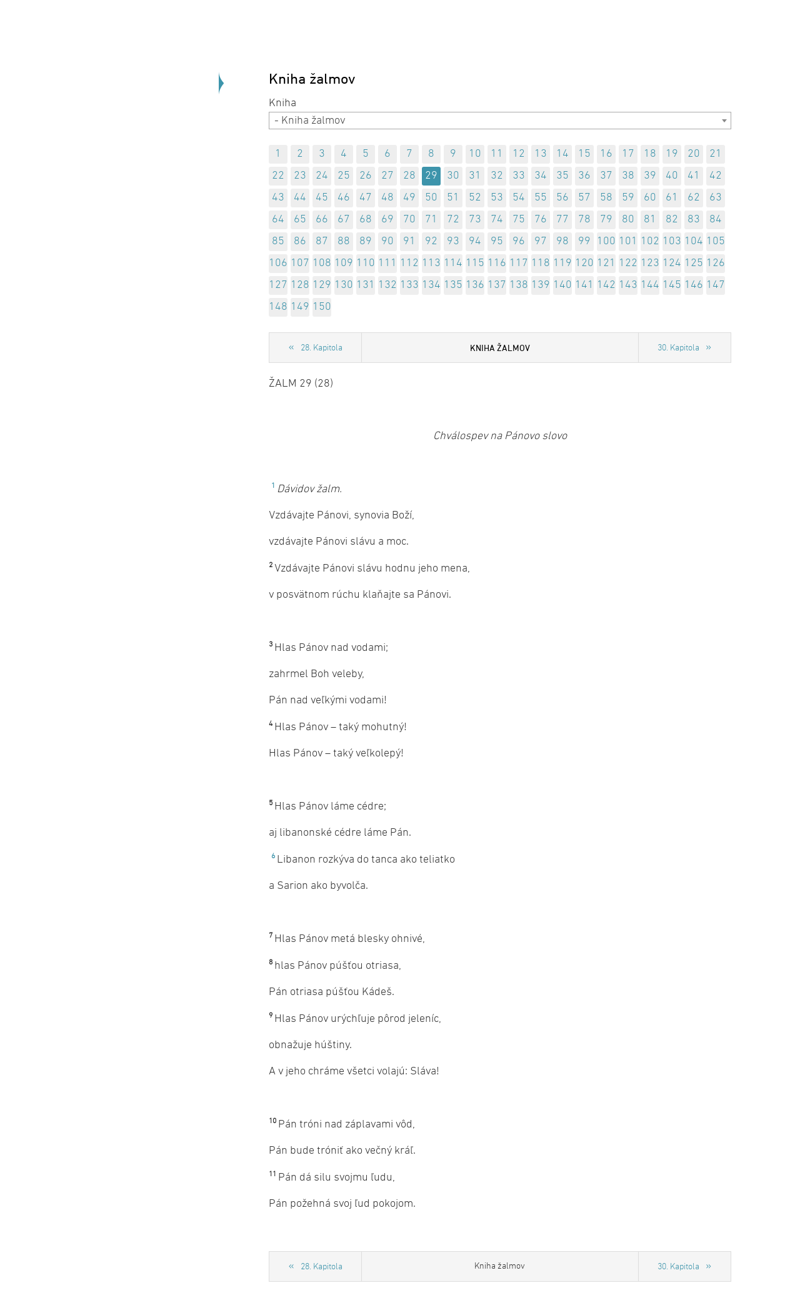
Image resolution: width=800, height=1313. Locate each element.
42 (715, 175)
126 (715, 263)
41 (694, 175)
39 (650, 175)
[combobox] (500, 120)
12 (518, 154)
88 (344, 241)
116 (497, 263)
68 (365, 219)
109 (343, 263)
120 (584, 263)
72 (453, 219)
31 (475, 175)
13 (540, 154)
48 (387, 197)
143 (628, 285)
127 (278, 285)
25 (344, 175)
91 (409, 241)
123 (650, 263)
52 (475, 197)
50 (431, 197)
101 (628, 241)
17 (628, 154)
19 (672, 154)
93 (453, 241)
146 (693, 285)
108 (321, 263)
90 (387, 241)
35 (562, 175)
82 (672, 219)
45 (322, 197)
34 (540, 175)
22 (278, 175)
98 (562, 241)
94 (475, 241)
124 (671, 263)
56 (562, 197)
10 (475, 154)
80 (628, 219)
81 (650, 219)
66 (322, 219)
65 (300, 219)
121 (606, 263)
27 (387, 175)
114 (453, 263)
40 (672, 175)
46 (344, 197)
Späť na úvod (150, 187)
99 (584, 241)
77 (562, 219)
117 (518, 263)
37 (606, 175)
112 (409, 263)
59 (628, 197)
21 (715, 154)
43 (278, 197)
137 (497, 285)
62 (694, 197)
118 (540, 263)
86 (300, 241)
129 (321, 285)
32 (497, 175)
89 (365, 241)
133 (409, 285)
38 (628, 175)
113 (431, 263)
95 (497, 241)
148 (278, 307)
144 (650, 285)
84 (715, 219)
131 (365, 285)
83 (694, 219)
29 (431, 175)
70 (409, 219)
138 (518, 285)
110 (365, 263)
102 (650, 241)
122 (628, 263)
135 (453, 285)
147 (715, 285)
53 (497, 197)
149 (300, 307)
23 (300, 175)
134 (431, 285)
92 (431, 241)
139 (540, 285)
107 (300, 263)
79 (606, 219)
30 (453, 175)
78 (584, 219)
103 (671, 241)
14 (562, 154)
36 (584, 175)
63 (715, 197)
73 (475, 219)
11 (497, 154)
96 (518, 241)
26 (365, 175)
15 (584, 154)
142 (606, 285)
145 (671, 285)
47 (365, 197)
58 (606, 197)
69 (387, 219)
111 (387, 263)
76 (540, 219)
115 (475, 263)
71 (431, 219)
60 (650, 197)
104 (693, 241)
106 (278, 263)
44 (300, 197)
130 (343, 285)
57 (584, 197)
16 (606, 154)
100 (606, 241)
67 (344, 219)
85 (278, 241)
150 (321, 307)
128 (300, 285)
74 (497, 219)
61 (672, 197)
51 (453, 197)
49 (409, 197)
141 (584, 285)
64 (278, 219)
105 (715, 241)
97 (540, 241)
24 (322, 175)
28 (409, 175)
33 (518, 175)
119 (562, 263)
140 (562, 285)
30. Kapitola (678, 348)
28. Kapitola (321, 348)
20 (694, 154)
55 (540, 197)
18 (650, 154)
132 (387, 285)
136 (475, 285)
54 (518, 197)
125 (693, 263)
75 (518, 219)
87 (322, 241)
